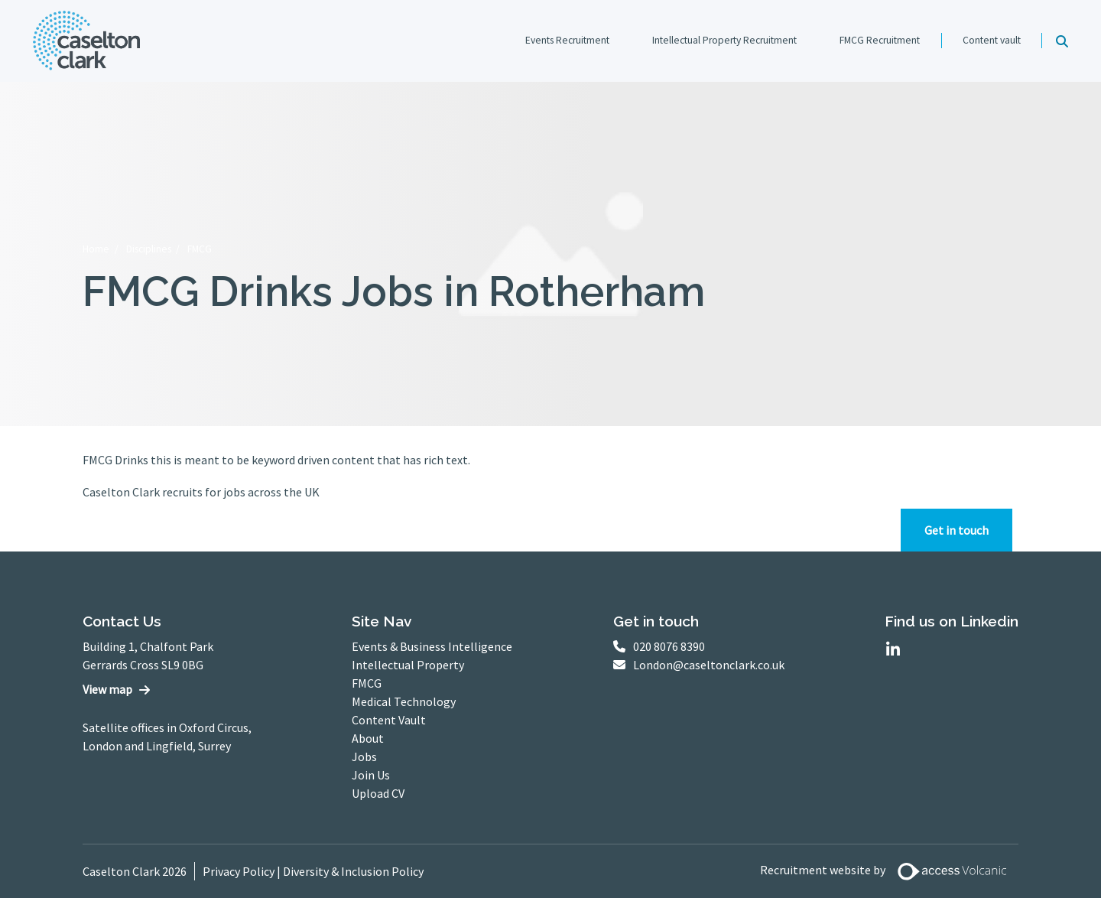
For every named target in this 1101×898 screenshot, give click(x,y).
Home (96, 248)
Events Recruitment (567, 40)
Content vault (992, 40)
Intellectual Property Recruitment (724, 40)
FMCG (199, 248)
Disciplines (148, 248)
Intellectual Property (408, 664)
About (368, 738)
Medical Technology (404, 701)
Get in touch (956, 530)
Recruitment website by (889, 871)
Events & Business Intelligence (432, 646)
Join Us (371, 774)
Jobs (364, 756)
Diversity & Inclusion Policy (353, 871)
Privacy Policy (238, 871)
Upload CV (378, 793)
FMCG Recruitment (880, 40)
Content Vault (389, 719)
